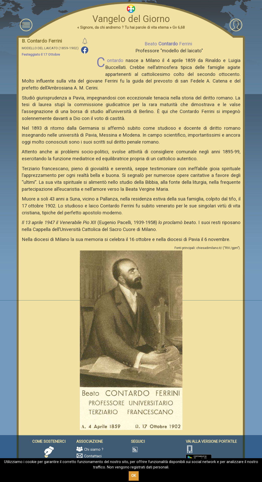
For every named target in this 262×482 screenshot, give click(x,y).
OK (133, 476)
